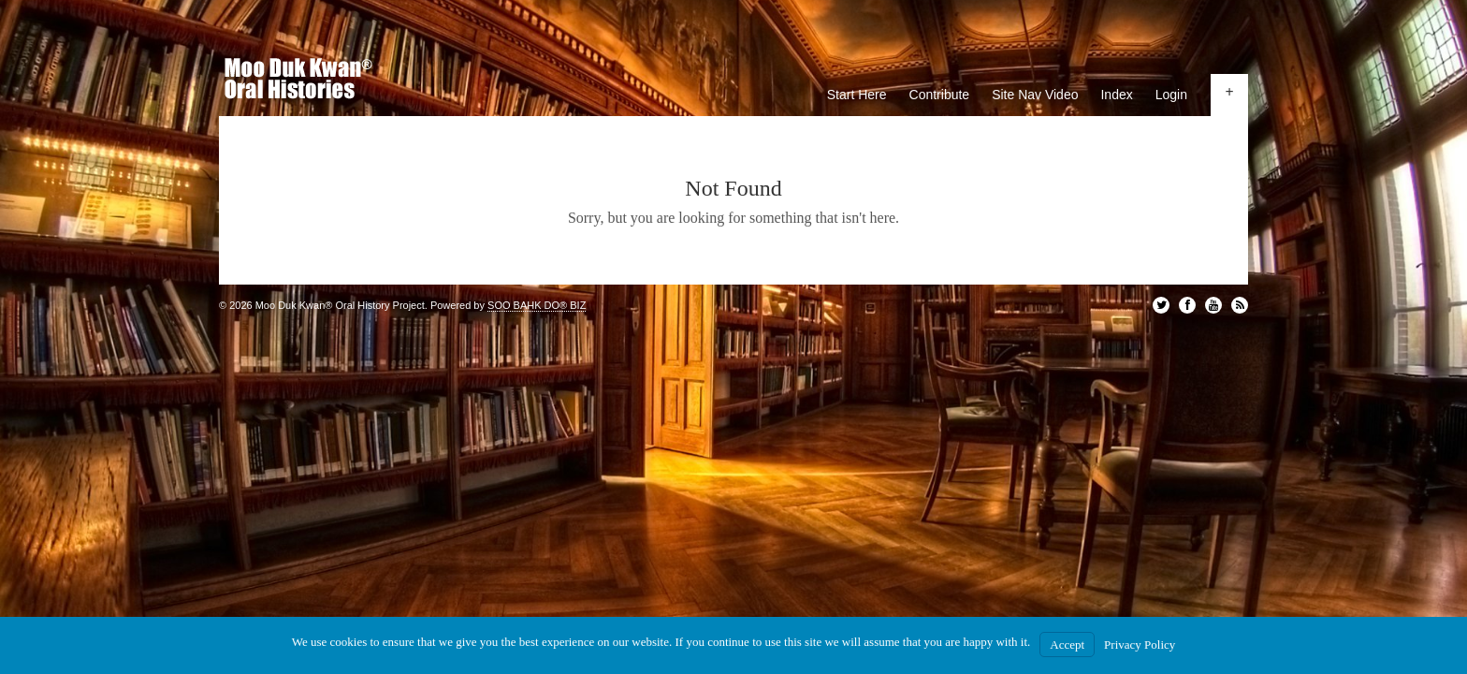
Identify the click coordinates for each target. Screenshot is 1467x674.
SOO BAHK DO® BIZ (536, 305)
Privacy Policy (1139, 644)
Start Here (857, 94)
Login (1171, 94)
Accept (1067, 644)
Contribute (939, 94)
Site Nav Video (1035, 94)
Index (1116, 94)
